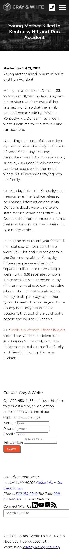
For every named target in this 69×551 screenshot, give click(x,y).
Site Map (53, 548)
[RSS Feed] (54, 508)
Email (9, 434)
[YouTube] (41, 508)
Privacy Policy (34, 548)
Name (9, 423)
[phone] (52, 7)
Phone (9, 429)
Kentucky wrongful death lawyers (38, 330)
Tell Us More (13, 444)
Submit (11, 449)
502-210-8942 (27, 495)
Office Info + (46, 484)
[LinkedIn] (35, 508)
